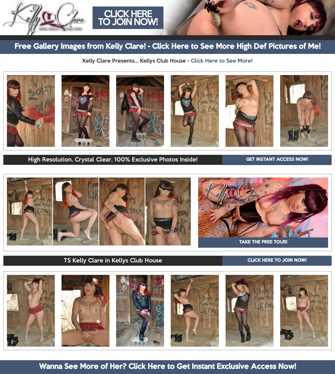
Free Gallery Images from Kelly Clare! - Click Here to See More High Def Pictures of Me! (167, 46)
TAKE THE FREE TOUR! (263, 242)
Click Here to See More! (222, 61)
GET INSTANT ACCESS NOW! (277, 160)
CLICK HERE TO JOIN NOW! (276, 261)
